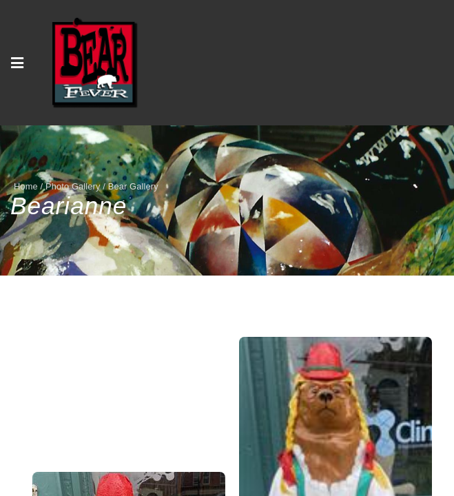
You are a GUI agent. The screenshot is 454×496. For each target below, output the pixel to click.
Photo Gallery (73, 186)
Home (26, 186)
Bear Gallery (133, 186)
